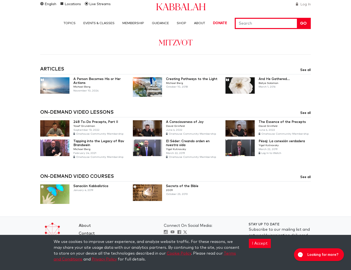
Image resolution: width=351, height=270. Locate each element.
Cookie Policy (179, 253)
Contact (87, 233)
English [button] (50, 4)
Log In (305, 4)
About (199, 23)
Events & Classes (99, 23)
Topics (70, 23)
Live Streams (99, 4)
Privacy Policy (104, 259)
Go (303, 23)
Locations (72, 4)
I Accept (260, 243)
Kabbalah (181, 6)
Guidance (160, 23)
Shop (181, 23)
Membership (133, 23)
